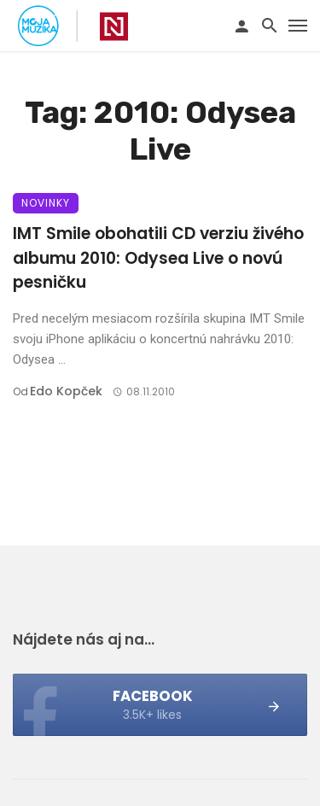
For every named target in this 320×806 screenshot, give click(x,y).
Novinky (45, 203)
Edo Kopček (66, 391)
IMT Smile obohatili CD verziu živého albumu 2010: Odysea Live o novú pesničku (158, 258)
